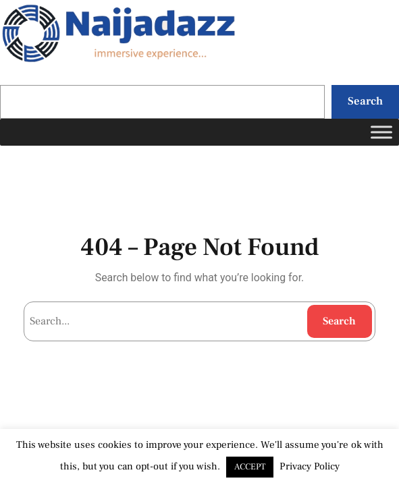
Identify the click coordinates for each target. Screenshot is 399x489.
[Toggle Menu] (381, 131)
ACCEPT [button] (249, 466)
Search (365, 101)
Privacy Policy (310, 466)
